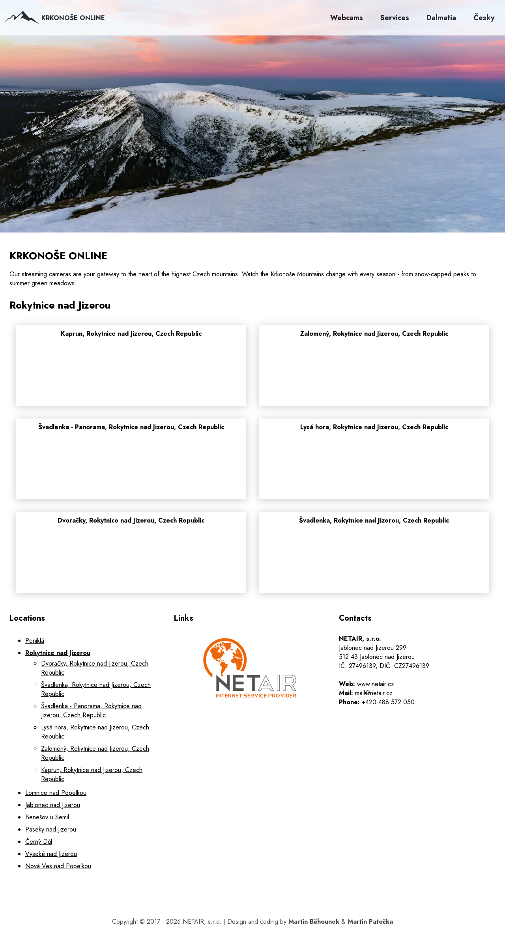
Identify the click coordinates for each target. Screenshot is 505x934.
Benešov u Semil (47, 817)
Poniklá (34, 640)
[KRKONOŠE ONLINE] (252, 134)
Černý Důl (38, 841)
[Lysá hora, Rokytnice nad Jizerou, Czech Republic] (374, 463)
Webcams (346, 18)
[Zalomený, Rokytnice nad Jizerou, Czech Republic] (374, 370)
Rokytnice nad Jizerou (57, 652)
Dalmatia (441, 18)
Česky (483, 18)
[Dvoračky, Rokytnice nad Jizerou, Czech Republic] (131, 556)
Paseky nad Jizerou (50, 829)
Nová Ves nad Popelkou (58, 866)
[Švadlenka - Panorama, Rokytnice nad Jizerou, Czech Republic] (131, 463)
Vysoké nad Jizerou (51, 853)
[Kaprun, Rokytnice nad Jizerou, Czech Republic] (131, 370)
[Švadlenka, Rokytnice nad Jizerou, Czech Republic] (374, 556)
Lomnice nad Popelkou (55, 792)
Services (394, 18)
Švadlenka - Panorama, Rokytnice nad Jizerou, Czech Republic (91, 710)
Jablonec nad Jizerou (52, 804)
